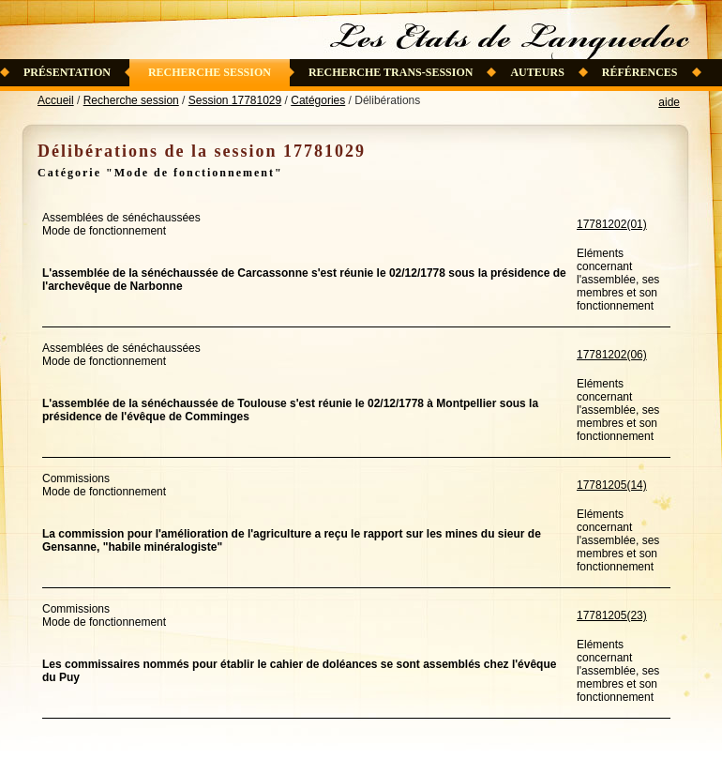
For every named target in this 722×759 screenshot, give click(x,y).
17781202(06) (612, 354)
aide (669, 102)
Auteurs (537, 72)
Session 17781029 (234, 100)
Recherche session (209, 72)
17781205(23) (612, 615)
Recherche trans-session (391, 72)
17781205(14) (612, 485)
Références (640, 72)
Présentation (67, 72)
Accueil (56, 100)
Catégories (318, 100)
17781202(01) (612, 224)
